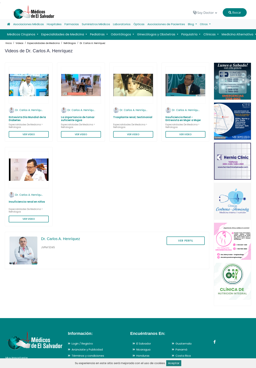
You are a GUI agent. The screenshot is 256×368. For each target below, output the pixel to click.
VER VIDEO (28, 134)
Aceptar (173, 363)
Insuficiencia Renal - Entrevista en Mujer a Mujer (183, 118)
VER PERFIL (185, 240)
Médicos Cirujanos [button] (21, 34)
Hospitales (54, 24)
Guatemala (183, 343)
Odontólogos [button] (121, 34)
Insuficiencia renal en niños (27, 202)
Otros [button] (204, 24)
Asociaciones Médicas (28, 24)
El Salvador (143, 343)
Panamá (181, 349)
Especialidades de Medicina (43, 43)
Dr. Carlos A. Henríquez (92, 43)
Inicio (9, 43)
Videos (19, 43)
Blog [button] (191, 24)
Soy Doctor (205, 13)
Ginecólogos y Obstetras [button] (156, 34)
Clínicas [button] (209, 34)
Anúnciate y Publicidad (87, 349)
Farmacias (72, 24)
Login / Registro (82, 343)
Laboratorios (122, 24)
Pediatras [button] (97, 34)
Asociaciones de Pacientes (166, 24)
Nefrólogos (70, 43)
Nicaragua (143, 349)
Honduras (142, 356)
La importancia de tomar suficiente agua (78, 118)
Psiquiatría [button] (189, 34)
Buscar (234, 12)
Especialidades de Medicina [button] (63, 34)
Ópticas (138, 24)
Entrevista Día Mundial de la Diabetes (27, 118)
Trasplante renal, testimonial (132, 117)
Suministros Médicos (96, 24)
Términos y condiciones (88, 356)
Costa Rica (183, 356)
